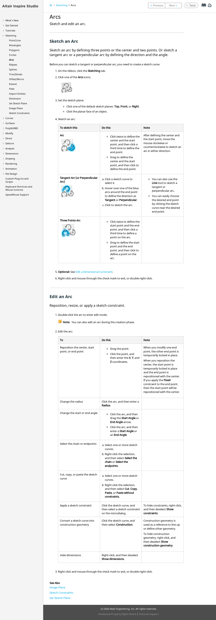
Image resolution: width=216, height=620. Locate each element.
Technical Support (149, 614)
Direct (8, 138)
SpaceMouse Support (17, 194)
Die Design (11, 173)
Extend (13, 84)
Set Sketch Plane (18, 103)
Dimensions (11, 153)
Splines (13, 69)
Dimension (15, 98)
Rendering (11, 163)
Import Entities (17, 93)
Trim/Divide (15, 74)
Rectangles (15, 45)
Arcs (11, 59)
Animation (11, 168)
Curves (9, 118)
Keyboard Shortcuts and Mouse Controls (18, 188)
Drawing (10, 158)
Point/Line (15, 40)
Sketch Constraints (19, 113)
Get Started (11, 25)
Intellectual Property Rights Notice (117, 614)
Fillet (11, 88)
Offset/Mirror (16, 79)
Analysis (9, 148)
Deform (9, 143)
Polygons (14, 50)
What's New (12, 20)
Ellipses (13, 64)
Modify (9, 133)
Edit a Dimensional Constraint (94, 272)
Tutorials (10, 30)
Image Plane (16, 108)
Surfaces (10, 123)
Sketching (10, 35)
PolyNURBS (11, 128)
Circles (12, 54)
